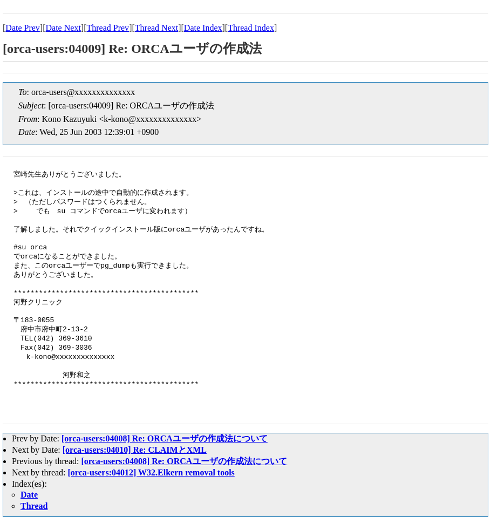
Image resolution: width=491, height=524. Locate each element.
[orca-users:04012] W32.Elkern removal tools (151, 472)
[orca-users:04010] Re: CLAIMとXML (135, 449)
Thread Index (251, 27)
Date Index (203, 27)
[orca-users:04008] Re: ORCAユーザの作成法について (165, 438)
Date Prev (22, 27)
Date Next (63, 27)
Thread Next (156, 27)
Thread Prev (107, 27)
